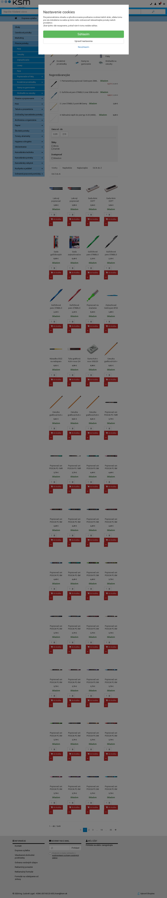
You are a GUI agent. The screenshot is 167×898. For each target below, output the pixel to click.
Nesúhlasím (83, 47)
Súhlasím (83, 34)
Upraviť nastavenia (83, 41)
